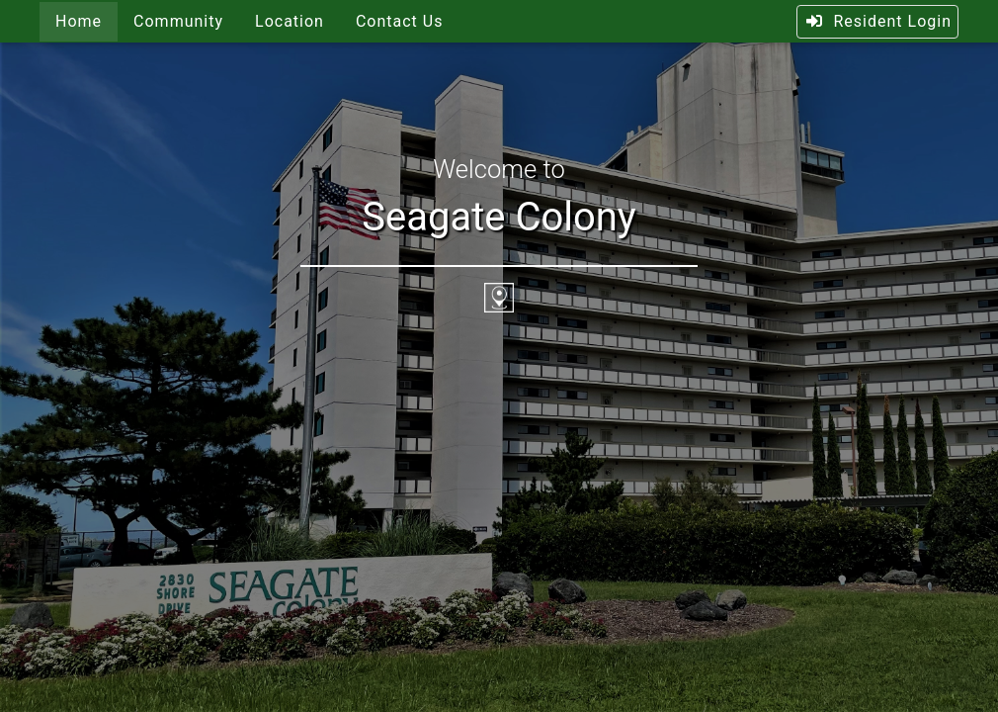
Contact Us (400, 21)
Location (289, 21)
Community (178, 21)
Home (78, 21)
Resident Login (878, 21)
